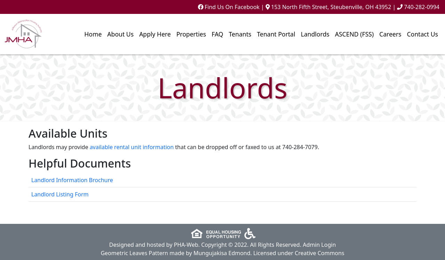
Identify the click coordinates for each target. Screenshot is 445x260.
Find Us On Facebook (229, 7)
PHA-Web (186, 245)
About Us (120, 34)
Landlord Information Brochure (72, 180)
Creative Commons (320, 253)
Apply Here (155, 34)
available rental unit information (132, 147)
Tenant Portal (276, 34)
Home (93, 34)
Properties (191, 34)
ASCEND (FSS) (354, 34)
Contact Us (422, 34)
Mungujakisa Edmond (221, 253)
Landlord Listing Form (60, 194)
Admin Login (319, 245)
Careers (390, 34)
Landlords (315, 34)
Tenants (240, 34)
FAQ (217, 34)
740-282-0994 (421, 7)
